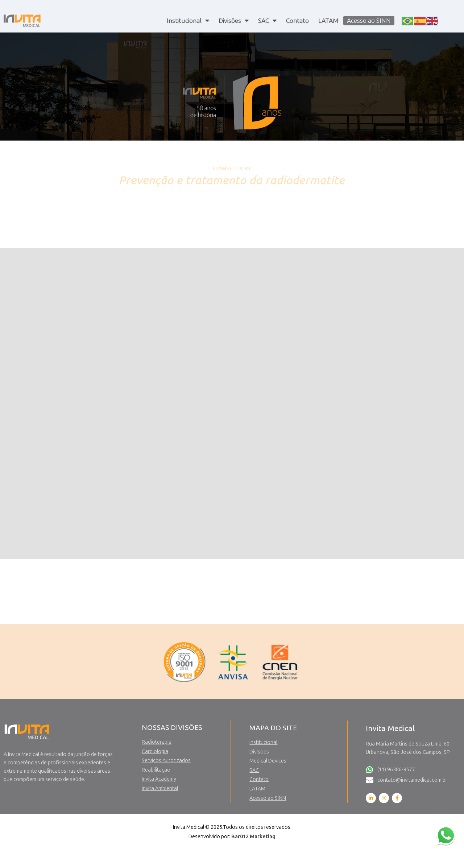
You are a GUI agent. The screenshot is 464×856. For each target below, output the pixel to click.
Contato (297, 21)
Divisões (234, 20)
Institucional (188, 20)
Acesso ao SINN (369, 21)
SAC (267, 20)
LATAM (328, 21)
